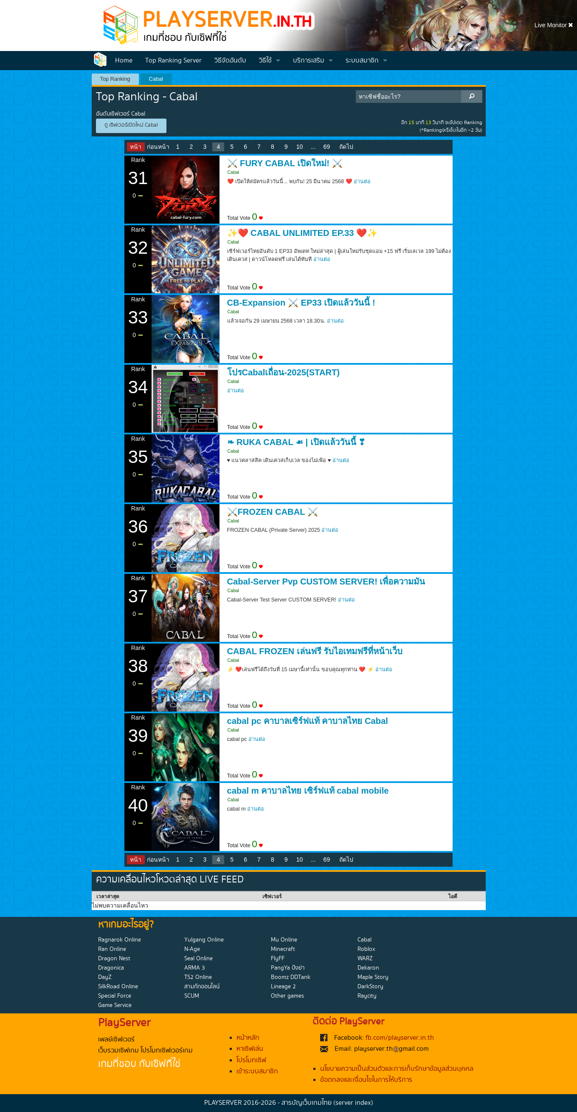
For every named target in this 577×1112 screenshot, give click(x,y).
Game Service (115, 1005)
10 (299, 146)
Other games (287, 996)
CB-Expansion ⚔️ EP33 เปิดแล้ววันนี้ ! (301, 302)
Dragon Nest (114, 958)
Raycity (367, 996)
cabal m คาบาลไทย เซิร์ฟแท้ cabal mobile (308, 790)
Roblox (366, 949)
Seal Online (198, 958)
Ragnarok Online (119, 940)
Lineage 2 (283, 986)
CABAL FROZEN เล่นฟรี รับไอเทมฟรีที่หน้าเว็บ (315, 651)
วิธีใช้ (265, 60)
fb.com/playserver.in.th (400, 1038)
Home (123, 60)
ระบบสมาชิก (362, 60)
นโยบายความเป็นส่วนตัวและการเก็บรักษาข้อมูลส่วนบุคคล (396, 1069)
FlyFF (277, 958)
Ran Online (112, 949)
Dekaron (368, 968)
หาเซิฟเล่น (249, 1049)
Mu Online (284, 940)
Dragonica (111, 968)
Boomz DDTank (290, 977)
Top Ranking (115, 79)
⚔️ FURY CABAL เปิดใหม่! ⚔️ (285, 163)
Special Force (114, 996)
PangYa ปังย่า (288, 968)
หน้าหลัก (247, 1038)
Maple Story (372, 977)
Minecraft (283, 949)
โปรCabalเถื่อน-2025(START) (283, 372)
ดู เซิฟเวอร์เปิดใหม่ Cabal (131, 125)
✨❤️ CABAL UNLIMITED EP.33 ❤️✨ (302, 233)
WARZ (365, 958)
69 (327, 146)
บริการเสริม (308, 60)
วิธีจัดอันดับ (230, 60)
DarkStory (370, 986)
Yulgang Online (204, 940)
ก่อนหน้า (158, 146)
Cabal (156, 79)
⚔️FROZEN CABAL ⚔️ (272, 512)
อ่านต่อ (362, 181)
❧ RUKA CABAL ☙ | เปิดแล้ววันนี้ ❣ (296, 442)
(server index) (353, 1103)
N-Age (192, 949)
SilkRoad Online (118, 986)
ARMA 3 (194, 968)
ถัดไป (346, 146)
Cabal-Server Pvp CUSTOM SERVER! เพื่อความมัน (326, 581)
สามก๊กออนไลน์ (202, 986)
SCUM (191, 996)
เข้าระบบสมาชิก (257, 1071)
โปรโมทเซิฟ (251, 1060)
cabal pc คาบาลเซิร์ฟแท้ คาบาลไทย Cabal (307, 721)
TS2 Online (198, 977)
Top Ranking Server (173, 60)
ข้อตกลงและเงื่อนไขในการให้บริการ (366, 1080)
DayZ (105, 977)
